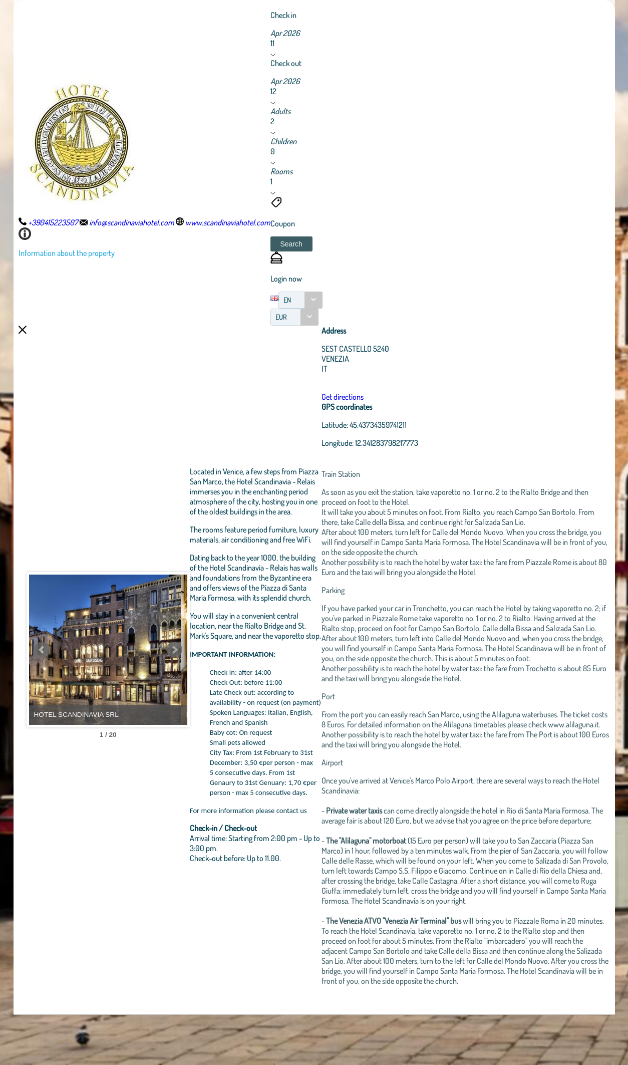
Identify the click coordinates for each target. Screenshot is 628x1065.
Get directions (374, 397)
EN (287, 300)
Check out (285, 63)
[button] (291, 243)
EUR (281, 317)
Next (216, 675)
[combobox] (300, 300)
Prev (42, 675)
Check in (283, 15)
